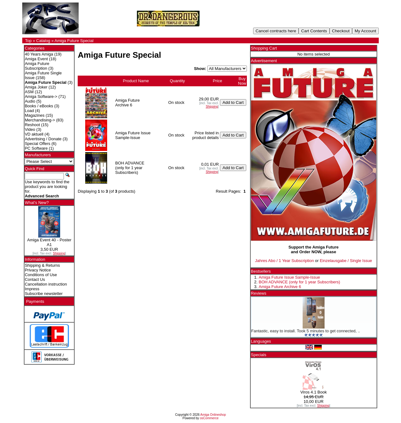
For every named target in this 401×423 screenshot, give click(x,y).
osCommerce (209, 418)
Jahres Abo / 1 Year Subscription (284, 260)
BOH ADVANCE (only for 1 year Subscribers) (299, 282)
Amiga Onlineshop (213, 414)
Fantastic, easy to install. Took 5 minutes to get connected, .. (305, 331)
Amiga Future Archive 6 (280, 286)
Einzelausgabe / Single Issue (346, 260)
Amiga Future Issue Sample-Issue (289, 277)
